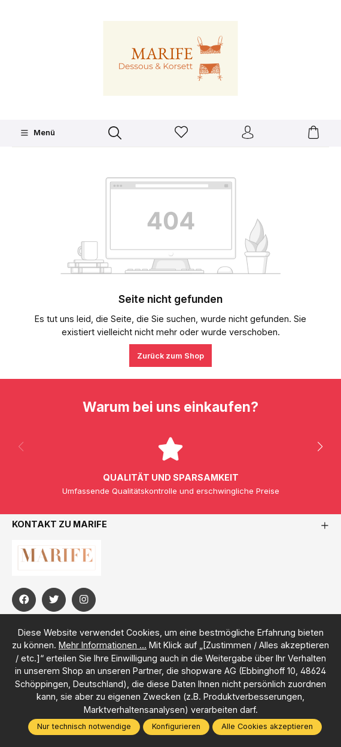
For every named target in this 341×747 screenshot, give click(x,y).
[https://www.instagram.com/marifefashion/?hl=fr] (84, 600)
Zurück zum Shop (170, 355)
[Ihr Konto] (247, 133)
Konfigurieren (176, 726)
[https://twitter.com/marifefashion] (54, 600)
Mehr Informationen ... (103, 645)
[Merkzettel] (181, 133)
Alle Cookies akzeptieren (267, 726)
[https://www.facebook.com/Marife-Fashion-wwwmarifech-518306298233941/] (24, 600)
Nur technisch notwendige (84, 726)
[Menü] (37, 133)
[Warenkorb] (313, 133)
